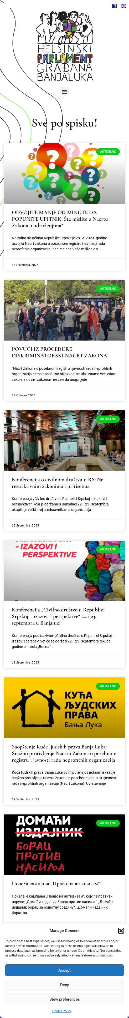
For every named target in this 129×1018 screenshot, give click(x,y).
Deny (64, 984)
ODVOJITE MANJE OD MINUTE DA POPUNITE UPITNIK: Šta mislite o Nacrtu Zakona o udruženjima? (60, 219)
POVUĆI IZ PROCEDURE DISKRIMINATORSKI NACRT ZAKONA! (60, 352)
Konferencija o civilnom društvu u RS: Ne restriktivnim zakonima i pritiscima (57, 482)
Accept (64, 970)
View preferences (64, 999)
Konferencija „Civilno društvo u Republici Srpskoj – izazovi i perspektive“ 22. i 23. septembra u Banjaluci (58, 616)
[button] (121, 930)
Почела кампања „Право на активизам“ (56, 883)
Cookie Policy (61, 1011)
